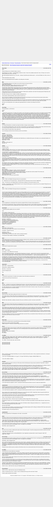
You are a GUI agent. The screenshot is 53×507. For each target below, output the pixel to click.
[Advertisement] (26, 10)
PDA (50, 64)
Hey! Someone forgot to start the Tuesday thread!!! (21, 65)
